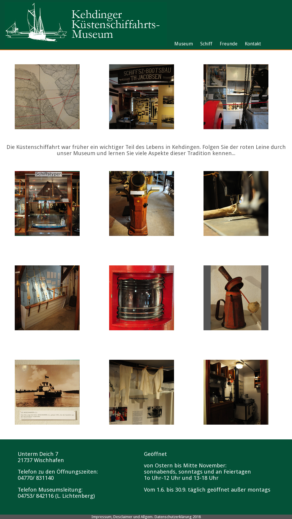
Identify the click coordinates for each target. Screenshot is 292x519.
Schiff (206, 44)
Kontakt (253, 44)
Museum (183, 44)
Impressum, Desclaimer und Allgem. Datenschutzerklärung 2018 (146, 517)
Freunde (228, 44)
